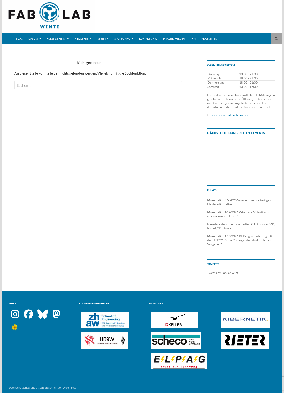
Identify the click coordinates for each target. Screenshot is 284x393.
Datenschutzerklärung (22, 387)
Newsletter (209, 38)
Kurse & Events (56, 38)
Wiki (193, 38)
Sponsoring (122, 38)
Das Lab (33, 38)
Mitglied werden (174, 38)
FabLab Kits (82, 38)
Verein (101, 38)
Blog (19, 38)
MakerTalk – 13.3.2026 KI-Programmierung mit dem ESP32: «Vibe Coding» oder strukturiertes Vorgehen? (239, 240)
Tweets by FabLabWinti (223, 273)
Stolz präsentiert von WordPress (57, 387)
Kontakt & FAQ (148, 38)
